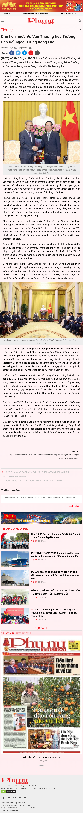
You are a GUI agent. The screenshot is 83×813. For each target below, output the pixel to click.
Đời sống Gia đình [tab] (23, 633)
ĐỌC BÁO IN (41, 628)
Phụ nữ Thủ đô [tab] (7, 633)
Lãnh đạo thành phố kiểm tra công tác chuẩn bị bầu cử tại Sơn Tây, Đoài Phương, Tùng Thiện (54, 612)
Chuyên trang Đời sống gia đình (36, 14)
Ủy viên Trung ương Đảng (14, 476)
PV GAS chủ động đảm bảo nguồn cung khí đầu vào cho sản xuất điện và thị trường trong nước (55, 575)
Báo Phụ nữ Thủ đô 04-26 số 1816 (41, 757)
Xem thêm (41, 770)
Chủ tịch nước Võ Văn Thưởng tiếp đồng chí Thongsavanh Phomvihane (37, 472)
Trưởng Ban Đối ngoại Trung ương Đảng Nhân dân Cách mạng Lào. (33, 481)
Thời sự (7, 30)
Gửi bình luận (74, 506)
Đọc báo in (6, 14)
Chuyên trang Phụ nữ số (71, 14)
